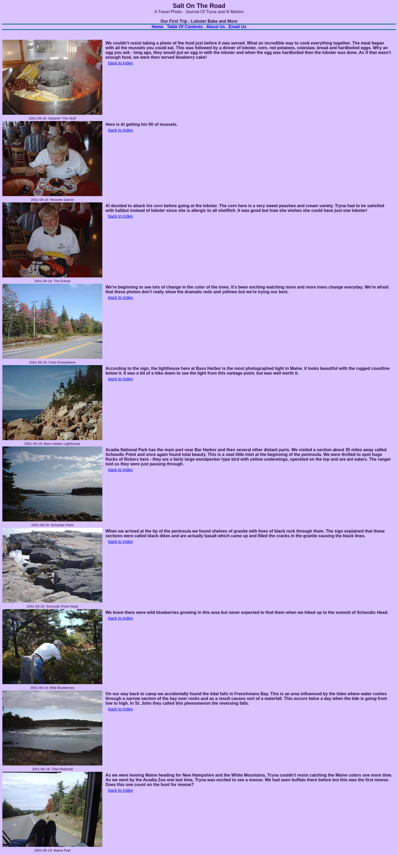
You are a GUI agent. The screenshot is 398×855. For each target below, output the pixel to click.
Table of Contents (185, 26)
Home (157, 26)
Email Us (237, 26)
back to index (120, 63)
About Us (215, 26)
